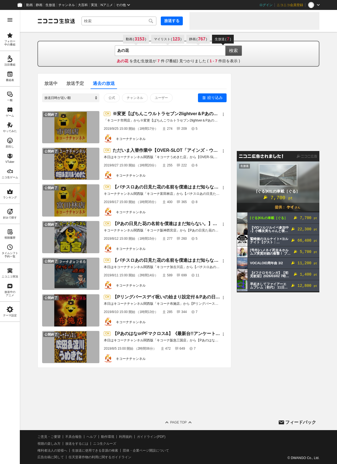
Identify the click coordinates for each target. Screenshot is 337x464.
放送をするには (76, 443)
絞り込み (215, 97)
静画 (39, 5)
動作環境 (107, 436)
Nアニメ (106, 5)
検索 (233, 50)
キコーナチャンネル (131, 139)
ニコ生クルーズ (104, 443)
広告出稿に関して (50, 457)
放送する (172, 20)
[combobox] (118, 21)
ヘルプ (91, 436)
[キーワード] (118, 21)
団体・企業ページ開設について (146, 450)
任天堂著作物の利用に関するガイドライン (100, 457)
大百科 (83, 5)
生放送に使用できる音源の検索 (95, 450)
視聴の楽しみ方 (49, 444)
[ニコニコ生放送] (56, 20)
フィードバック (300, 422)
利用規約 (125, 436)
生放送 (50, 5)
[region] (10, 237)
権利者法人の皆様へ (52, 450)
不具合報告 (73, 436)
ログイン (266, 5)
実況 (94, 5)
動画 (29, 5)
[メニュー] (223, 114)
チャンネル (66, 5)
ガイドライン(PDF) (151, 436)
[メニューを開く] (9, 19)
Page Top (178, 422)
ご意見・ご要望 (49, 437)
